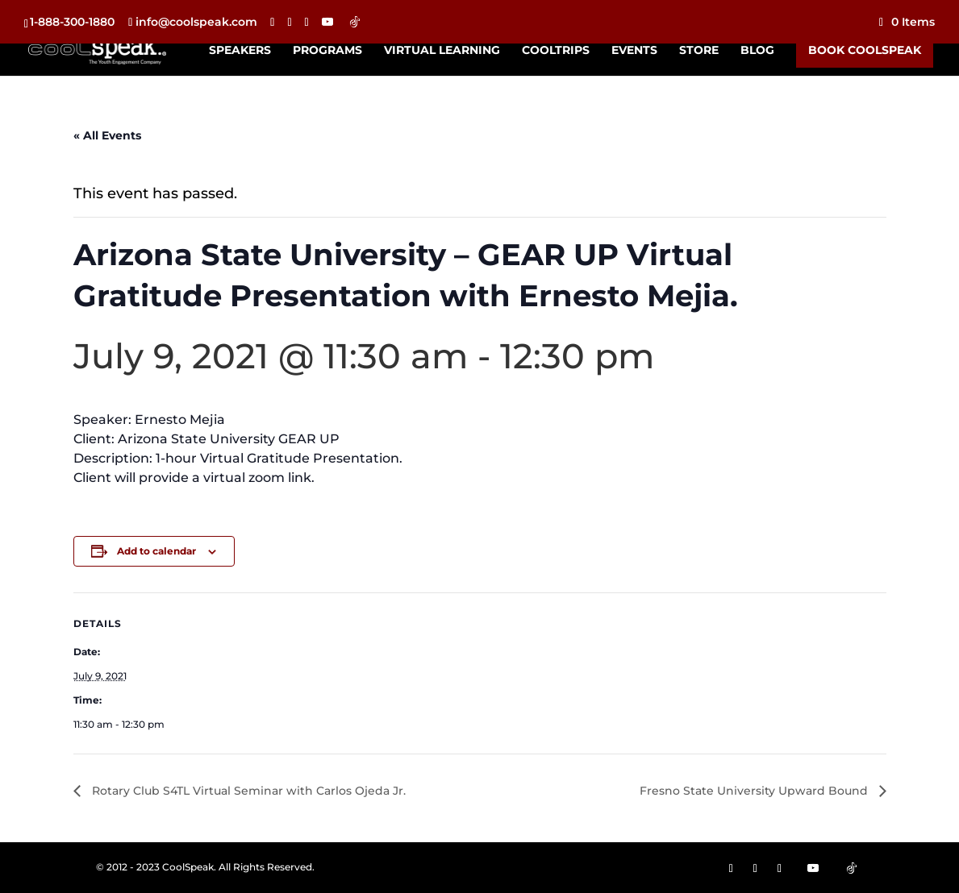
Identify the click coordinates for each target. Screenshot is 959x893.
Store (699, 50)
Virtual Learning (442, 50)
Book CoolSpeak (864, 50)
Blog (757, 50)
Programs (327, 50)
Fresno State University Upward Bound (755, 790)
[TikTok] (355, 21)
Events (634, 50)
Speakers (240, 50)
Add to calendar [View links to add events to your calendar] (156, 551)
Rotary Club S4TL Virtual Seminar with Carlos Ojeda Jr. (247, 790)
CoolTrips (556, 50)
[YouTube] (327, 21)
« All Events (107, 135)
